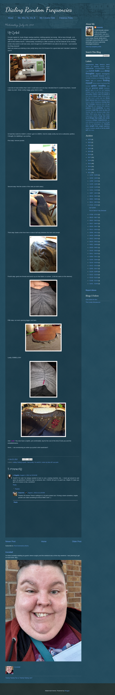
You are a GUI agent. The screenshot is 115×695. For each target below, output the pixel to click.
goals (101, 88)
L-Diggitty (16, 475)
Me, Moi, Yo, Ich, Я (26, 18)
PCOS (94, 108)
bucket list (89, 66)
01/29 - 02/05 (94, 271)
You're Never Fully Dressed (97, 210)
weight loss (94, 126)
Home (10, 18)
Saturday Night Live (91, 112)
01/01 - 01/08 (94, 283)
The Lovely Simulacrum (93, 302)
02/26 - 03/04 (94, 259)
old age (107, 104)
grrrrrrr (88, 90)
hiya (103, 90)
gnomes (95, 88)
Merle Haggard (101, 100)
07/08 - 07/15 (94, 214)
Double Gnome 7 (99, 76)
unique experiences (99, 120)
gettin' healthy (98, 85)
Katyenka (21, 493)
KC (86, 98)
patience (88, 108)
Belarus (102, 64)
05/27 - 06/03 (94, 223)
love (87, 100)
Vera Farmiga (106, 122)
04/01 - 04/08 (94, 244)
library (108, 98)
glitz (90, 88)
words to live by (101, 128)
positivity (99, 108)
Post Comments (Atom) (21, 546)
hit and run (97, 90)
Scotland (99, 112)
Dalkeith (102, 71)
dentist (87, 76)
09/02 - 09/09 (94, 199)
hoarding (107, 90)
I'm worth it (37, 462)
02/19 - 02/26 (94, 262)
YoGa (92, 130)
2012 (89, 172)
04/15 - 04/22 (94, 241)
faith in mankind (96, 80)
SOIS (91, 114)
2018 (89, 154)
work (108, 128)
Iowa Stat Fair (89, 96)
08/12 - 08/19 (94, 202)
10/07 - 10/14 (94, 193)
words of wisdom (90, 128)
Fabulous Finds (66, 18)
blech (108, 64)
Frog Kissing (104, 83)
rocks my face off (47, 462)
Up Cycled (92, 207)
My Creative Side (47, 18)
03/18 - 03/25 (94, 250)
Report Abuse (91, 290)
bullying (96, 66)
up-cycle (55, 462)
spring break (97, 114)
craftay (15, 462)
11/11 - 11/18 (94, 190)
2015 (89, 163)
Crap (87, 71)
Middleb (93, 102)
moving (104, 102)
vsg (92, 124)
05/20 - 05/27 (94, 226)
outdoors (107, 106)
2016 (89, 160)
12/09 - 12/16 (94, 181)
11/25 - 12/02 (94, 184)
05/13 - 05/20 (94, 229)
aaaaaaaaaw (90, 64)
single (104, 112)
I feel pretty (30, 462)
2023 (89, 139)
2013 (89, 169)
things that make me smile (100, 118)
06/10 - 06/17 (94, 217)
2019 (89, 151)
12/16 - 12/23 (94, 178)
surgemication (89, 116)
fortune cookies (96, 83)
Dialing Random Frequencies (38, 9)
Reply (14, 485)
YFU (89, 130)
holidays (88, 92)
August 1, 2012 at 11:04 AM (36, 493)
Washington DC (98, 124)
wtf (87, 130)
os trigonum (89, 106)
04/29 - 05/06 (94, 235)
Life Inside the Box (91, 299)
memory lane (93, 100)
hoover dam (94, 92)
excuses (101, 78)
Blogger (67, 691)
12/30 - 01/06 (94, 175)
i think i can (96, 94)
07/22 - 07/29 (94, 205)
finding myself (21, 462)
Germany (88, 86)
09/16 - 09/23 (94, 196)
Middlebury (98, 102)
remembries (89, 110)
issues (95, 96)
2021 (89, 145)
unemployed (89, 120)
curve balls (94, 70)
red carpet (107, 108)
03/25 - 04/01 (94, 247)
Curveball (9, 552)
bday (96, 64)
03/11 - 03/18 (94, 253)
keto (89, 98)
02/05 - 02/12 (94, 268)
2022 (89, 142)
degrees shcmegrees (103, 74)
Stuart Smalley (106, 114)
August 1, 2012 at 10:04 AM (28, 475)
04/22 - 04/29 (94, 238)
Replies (17, 489)
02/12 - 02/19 (94, 265)
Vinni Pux (88, 124)
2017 (89, 157)
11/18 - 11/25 (94, 187)
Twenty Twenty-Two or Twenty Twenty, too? (18, 678)
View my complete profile (93, 46)
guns (92, 90)
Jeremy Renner (106, 96)
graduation (107, 88)
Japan (99, 96)
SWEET (95, 116)
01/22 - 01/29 (94, 274)
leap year (102, 98)
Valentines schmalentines (95, 122)
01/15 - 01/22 (94, 277)
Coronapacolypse (100, 68)
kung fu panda (95, 98)
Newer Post (10, 541)
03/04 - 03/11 (94, 256)
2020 (89, 148)
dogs (91, 76)
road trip (95, 110)
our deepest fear (99, 106)
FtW (108, 83)
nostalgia (92, 104)
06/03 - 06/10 (94, 220)
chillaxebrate (90, 68)
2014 (89, 166)
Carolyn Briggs (105, 66)
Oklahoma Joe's (100, 104)
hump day (101, 92)
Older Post (76, 541)
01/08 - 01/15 (94, 280)
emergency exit (95, 78)
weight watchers (104, 126)
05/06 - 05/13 (94, 232)
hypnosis (106, 92)
